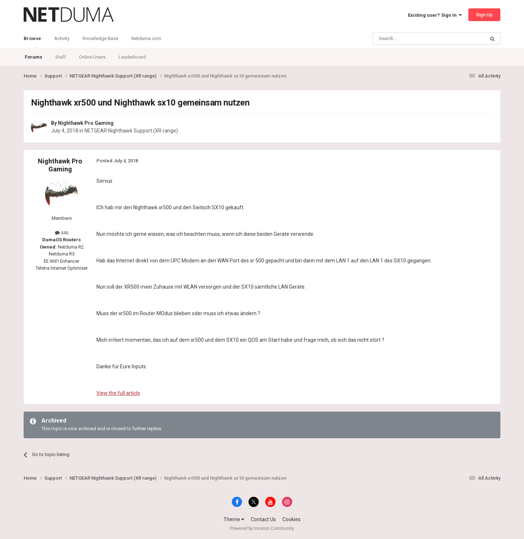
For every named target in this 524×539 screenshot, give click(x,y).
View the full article (118, 393)
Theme (233, 519)
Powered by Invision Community (262, 528)
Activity (62, 38)
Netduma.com (146, 38)
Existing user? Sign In (435, 15)
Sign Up (484, 14)
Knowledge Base (100, 38)
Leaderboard (132, 57)
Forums (33, 57)
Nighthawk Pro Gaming (86, 123)
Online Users (92, 57)
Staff (60, 57)
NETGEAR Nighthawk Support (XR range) (131, 131)
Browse (32, 42)
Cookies (291, 519)
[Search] (411, 38)
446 (61, 232)
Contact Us (263, 519)
